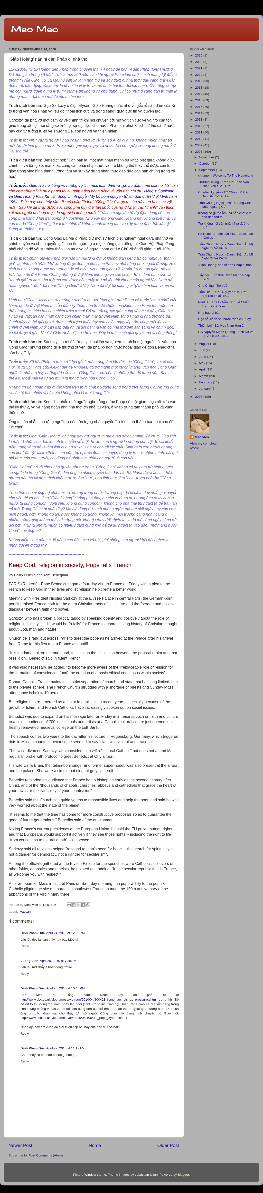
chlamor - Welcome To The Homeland (225, 175)
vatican (25, 911)
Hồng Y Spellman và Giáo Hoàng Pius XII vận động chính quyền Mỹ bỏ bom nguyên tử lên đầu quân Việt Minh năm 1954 (93, 196)
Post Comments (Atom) (46, 1155)
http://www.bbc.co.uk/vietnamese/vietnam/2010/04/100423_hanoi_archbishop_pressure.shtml (88, 999)
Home (95, 1145)
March (204, 376)
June (203, 357)
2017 (199, 94)
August (204, 344)
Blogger (183, 1174)
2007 (199, 396)
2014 (199, 113)
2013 (199, 119)
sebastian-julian (146, 1174)
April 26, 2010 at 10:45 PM (65, 988)
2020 (199, 74)
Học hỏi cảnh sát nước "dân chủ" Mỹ (224, 319)
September (207, 170)
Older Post (168, 1145)
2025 (199, 55)
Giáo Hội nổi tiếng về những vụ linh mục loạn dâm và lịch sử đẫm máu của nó (96, 185)
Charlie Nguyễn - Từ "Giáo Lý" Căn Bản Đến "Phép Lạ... (223, 194)
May (202, 363)
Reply (24, 946)
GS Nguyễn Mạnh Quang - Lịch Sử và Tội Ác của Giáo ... (226, 334)
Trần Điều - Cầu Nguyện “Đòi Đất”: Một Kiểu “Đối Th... (223, 294)
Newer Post (20, 1145)
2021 (199, 68)
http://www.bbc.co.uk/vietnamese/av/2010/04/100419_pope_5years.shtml (73, 1018)
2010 (199, 139)
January (205, 388)
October (205, 163)
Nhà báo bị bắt (209, 312)
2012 (199, 126)
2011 (199, 132)
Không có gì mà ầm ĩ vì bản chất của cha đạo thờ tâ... (225, 215)
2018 (199, 87)
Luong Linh (29, 961)
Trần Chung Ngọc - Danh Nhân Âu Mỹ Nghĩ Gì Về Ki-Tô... (226, 246)
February (206, 382)
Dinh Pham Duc (32, 933)
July (202, 350)
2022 (199, 62)
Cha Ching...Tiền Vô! (213, 285)
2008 (199, 151)
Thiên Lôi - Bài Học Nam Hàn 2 (221, 325)
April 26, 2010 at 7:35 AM (58, 961)
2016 (199, 100)
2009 (199, 145)
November (207, 157)
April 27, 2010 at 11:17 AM (65, 1048)
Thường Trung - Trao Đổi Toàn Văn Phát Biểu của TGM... (223, 184)
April (203, 369)
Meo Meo (34, 29)
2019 (199, 81)
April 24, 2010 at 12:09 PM (65, 933)
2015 (199, 107)
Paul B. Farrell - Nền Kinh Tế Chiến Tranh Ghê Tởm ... (223, 304)
